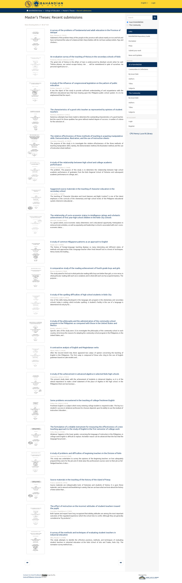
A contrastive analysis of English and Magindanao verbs (74, 347)
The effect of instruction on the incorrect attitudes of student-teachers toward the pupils (85, 507)
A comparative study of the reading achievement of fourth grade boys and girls (85, 268)
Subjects (132, 88)
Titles (131, 84)
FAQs (130, 46)
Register (132, 126)
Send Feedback (36, 575)
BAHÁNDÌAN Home (35, 11)
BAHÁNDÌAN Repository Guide (139, 36)
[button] (144, 3)
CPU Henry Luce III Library (141, 133)
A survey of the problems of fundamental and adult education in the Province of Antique (85, 31)
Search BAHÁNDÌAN (135, 22)
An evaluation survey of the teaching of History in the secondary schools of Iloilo (85, 57)
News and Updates (135, 55)
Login (131, 121)
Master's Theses (68, 11)
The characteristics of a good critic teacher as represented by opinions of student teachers (86, 110)
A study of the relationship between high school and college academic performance (81, 163)
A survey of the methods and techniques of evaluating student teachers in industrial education (83, 533)
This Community (134, 25)
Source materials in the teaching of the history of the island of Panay (80, 480)
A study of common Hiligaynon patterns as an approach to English (79, 242)
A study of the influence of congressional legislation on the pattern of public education (83, 84)
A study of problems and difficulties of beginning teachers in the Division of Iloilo (85, 453)
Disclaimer (132, 41)
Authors (131, 79)
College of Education (52, 11)
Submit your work (135, 50)
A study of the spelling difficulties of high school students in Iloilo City (80, 294)
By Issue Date (133, 74)
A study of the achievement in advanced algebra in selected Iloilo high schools (84, 374)
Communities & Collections (138, 69)
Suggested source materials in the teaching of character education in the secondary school (82, 190)
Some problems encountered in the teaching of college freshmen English (82, 400)
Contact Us (26, 575)
